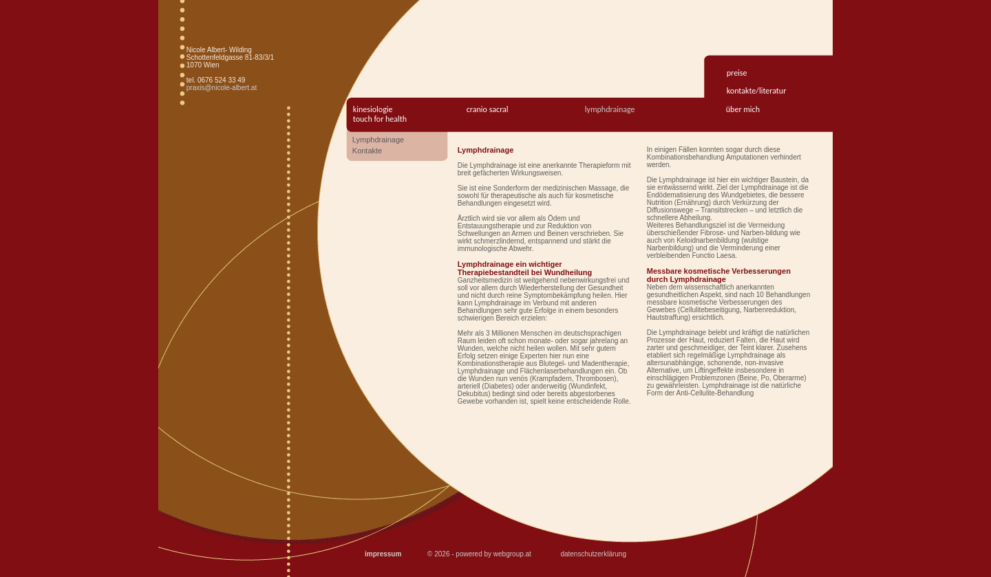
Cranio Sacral (488, 109)
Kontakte (367, 150)
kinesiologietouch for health (380, 114)
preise (737, 73)
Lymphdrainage (610, 109)
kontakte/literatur (757, 91)
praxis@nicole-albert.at (222, 87)
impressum (383, 554)
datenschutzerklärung (593, 554)
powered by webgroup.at (493, 554)
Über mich (743, 109)
